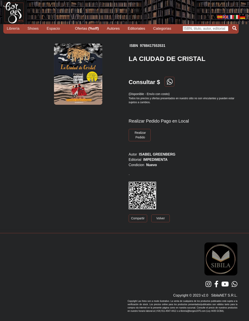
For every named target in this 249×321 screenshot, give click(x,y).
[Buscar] (205, 28)
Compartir (137, 218)
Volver (160, 218)
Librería (13, 28)
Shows (33, 28)
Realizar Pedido (140, 135)
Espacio (53, 28)
